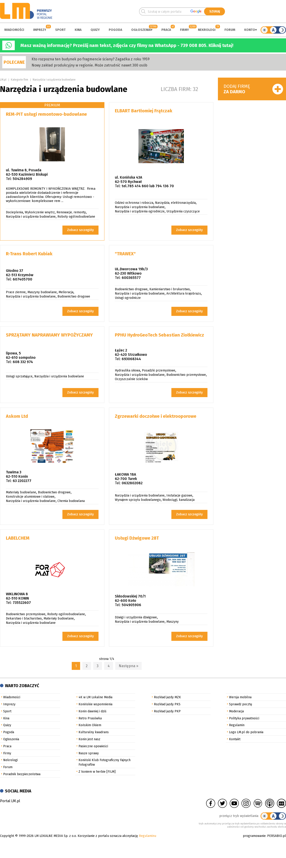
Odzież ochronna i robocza (134, 203)
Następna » (128, 666)
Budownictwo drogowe (73, 296)
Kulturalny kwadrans (94, 732)
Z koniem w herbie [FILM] (97, 772)
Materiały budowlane (21, 492)
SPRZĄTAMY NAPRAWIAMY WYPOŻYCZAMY (49, 335)
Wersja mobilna (240, 697)
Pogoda (115, 30)
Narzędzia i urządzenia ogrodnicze (140, 211)
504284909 (22, 179)
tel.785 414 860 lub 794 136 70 (148, 186)
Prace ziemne (16, 292)
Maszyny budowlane (42, 292)
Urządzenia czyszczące (183, 211)
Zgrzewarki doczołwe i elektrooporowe (155, 416)
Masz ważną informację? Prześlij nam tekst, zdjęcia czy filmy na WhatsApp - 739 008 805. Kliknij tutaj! (126, 45)
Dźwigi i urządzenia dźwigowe (136, 617)
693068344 (131, 359)
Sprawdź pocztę (240, 704)
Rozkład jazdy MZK (167, 697)
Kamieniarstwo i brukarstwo (169, 289)
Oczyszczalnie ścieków (131, 379)
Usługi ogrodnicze (128, 298)
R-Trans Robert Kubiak (29, 253)
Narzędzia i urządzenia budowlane (54, 79)
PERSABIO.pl (276, 836)
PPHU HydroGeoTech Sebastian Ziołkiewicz (159, 335)
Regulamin (236, 725)
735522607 (22, 602)
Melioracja (66, 292)
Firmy (184, 30)
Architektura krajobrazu (183, 293)
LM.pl (3, 79)
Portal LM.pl (10, 801)
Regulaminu (147, 836)
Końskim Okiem (90, 725)
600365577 (131, 277)
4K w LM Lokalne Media (95, 697)
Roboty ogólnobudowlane (76, 217)
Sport (60, 30)
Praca (166, 30)
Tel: (9, 179)
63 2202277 (22, 481)
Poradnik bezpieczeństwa (21, 774)
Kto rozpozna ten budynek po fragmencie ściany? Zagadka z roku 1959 (91, 59)
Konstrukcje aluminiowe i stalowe (30, 497)
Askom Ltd (17, 416)
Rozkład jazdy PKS (167, 704)
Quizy (95, 30)
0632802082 (132, 483)
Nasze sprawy (89, 753)
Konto (249, 30)
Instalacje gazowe (179, 495)
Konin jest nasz (89, 739)
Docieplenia (14, 212)
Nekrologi (206, 30)
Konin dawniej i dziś (92, 711)
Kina (78, 30)
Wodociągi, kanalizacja (179, 500)
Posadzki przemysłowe (158, 370)
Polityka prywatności (244, 718)
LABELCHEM (18, 538)
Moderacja (236, 711)
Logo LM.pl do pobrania (246, 732)
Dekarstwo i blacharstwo (24, 618)
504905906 (131, 605)
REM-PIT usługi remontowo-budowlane (46, 114)
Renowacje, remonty (71, 212)
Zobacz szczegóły (80, 230)
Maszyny (172, 622)
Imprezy (39, 30)
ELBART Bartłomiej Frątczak (143, 110)
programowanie (254, 836)
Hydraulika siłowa (127, 370)
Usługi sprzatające (19, 376)
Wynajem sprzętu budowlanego (138, 500)
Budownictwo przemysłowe (186, 375)
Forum (229, 30)
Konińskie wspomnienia (95, 704)
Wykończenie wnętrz (40, 212)
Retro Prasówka (90, 718)
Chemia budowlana (71, 501)
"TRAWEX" (125, 253)
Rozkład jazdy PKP (167, 711)
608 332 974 (23, 362)
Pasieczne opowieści (93, 746)
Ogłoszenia (141, 30)
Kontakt (234, 739)
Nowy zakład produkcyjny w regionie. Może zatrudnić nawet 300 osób (89, 65)
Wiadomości (14, 30)
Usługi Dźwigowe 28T (137, 538)
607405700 (22, 279)
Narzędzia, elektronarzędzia (175, 203)
